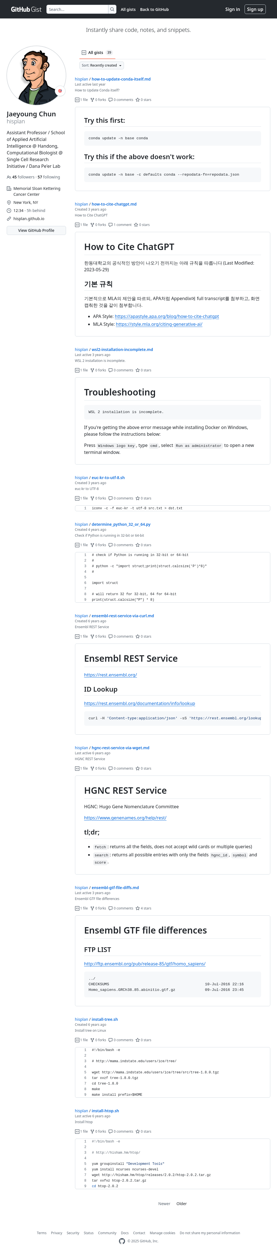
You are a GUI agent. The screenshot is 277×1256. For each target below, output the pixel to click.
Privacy (56, 1233)
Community (107, 1233)
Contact (139, 1233)
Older (182, 1203)
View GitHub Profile (36, 230)
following (48, 177)
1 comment (120, 224)
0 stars (143, 99)
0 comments (120, 99)
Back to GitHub (154, 9)
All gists (128, 9)
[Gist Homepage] (26, 9)
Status (88, 1233)
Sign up (255, 9)
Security (73, 1233)
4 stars (143, 908)
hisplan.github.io (28, 218)
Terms (42, 1233)
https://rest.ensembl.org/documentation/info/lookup (139, 703)
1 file (81, 99)
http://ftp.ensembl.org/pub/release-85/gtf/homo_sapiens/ (145, 964)
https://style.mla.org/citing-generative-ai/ (159, 324)
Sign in (233, 9)
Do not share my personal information (210, 1233)
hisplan (81, 79)
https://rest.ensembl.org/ (110, 675)
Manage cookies (162, 1233)
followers (21, 177)
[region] (172, 149)
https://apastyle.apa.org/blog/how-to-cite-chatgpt (167, 316)
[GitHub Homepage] (122, 1241)
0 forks (98, 99)
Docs (125, 1233)
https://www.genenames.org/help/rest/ (125, 818)
